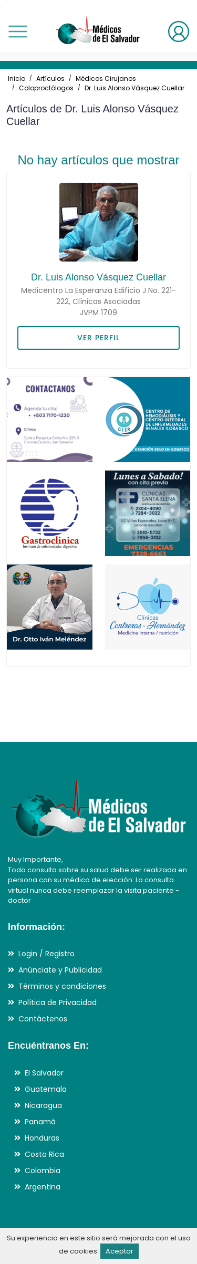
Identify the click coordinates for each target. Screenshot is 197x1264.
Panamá (40, 1121)
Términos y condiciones (62, 986)
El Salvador (44, 1073)
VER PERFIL (98, 337)
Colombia (42, 1170)
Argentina (42, 1187)
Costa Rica (44, 1154)
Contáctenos (42, 1019)
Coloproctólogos (46, 87)
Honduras (42, 1138)
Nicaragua (43, 1105)
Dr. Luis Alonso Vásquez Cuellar (134, 87)
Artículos (50, 78)
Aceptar (119, 1251)
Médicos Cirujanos (106, 78)
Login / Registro (46, 953)
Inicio (16, 78)
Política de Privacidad (57, 1002)
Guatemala (46, 1089)
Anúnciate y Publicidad (60, 970)
